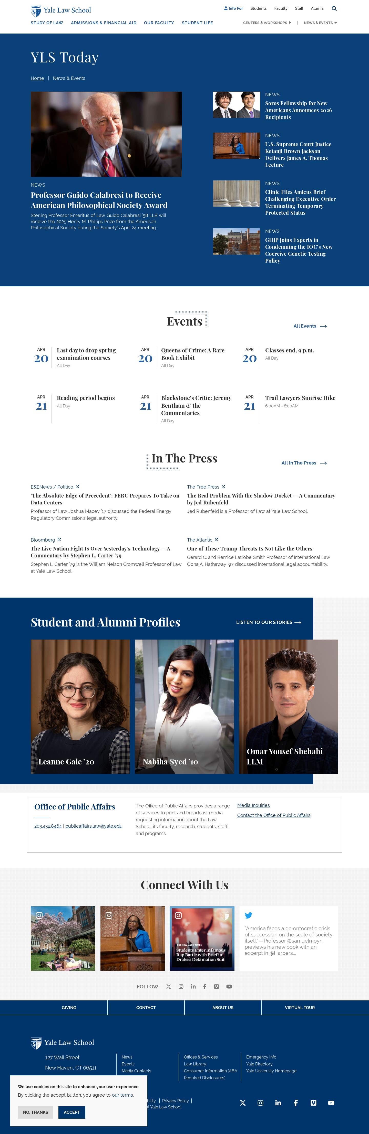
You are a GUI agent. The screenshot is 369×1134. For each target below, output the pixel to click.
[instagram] (181, 987)
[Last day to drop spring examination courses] (80, 357)
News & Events (318, 23)
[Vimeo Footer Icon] (313, 1103)
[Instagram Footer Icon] (260, 1103)
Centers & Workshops (265, 23)
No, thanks (35, 1112)
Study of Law (47, 22)
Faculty (281, 8)
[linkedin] (193, 987)
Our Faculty (159, 22)
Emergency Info (261, 1057)
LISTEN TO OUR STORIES (264, 622)
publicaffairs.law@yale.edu (93, 826)
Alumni (317, 8)
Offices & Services (201, 1057)
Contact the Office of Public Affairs (274, 815)
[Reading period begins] (80, 409)
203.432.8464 (48, 826)
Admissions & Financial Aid (104, 22)
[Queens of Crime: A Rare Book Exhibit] (184, 357)
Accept (72, 1112)
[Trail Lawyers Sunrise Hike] (289, 409)
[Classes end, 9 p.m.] (289, 357)
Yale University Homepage (271, 1070)
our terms (122, 1095)
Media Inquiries (253, 805)
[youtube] (229, 987)
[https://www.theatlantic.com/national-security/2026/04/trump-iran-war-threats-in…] (262, 553)
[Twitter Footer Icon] (243, 1103)
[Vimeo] (216, 987)
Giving (69, 1007)
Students (259, 8)
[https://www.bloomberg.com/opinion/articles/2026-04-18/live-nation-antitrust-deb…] (106, 557)
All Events (305, 326)
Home (37, 78)
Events (128, 1064)
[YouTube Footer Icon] (331, 1103)
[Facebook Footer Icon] (296, 1103)
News (127, 1057)
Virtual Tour (300, 1007)
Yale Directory (259, 1064)
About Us (222, 1007)
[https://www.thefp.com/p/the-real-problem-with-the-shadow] (262, 500)
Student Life (197, 22)
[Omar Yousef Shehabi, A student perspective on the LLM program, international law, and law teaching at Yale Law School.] (288, 707)
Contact (146, 1007)
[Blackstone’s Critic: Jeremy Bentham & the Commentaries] (184, 409)
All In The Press (299, 463)
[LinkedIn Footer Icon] (278, 1103)
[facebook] (205, 987)
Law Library (195, 1064)
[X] (168, 987)
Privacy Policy (175, 1100)
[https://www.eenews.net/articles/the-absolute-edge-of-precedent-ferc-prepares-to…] (106, 504)
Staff (299, 8)
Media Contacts (136, 1070)
